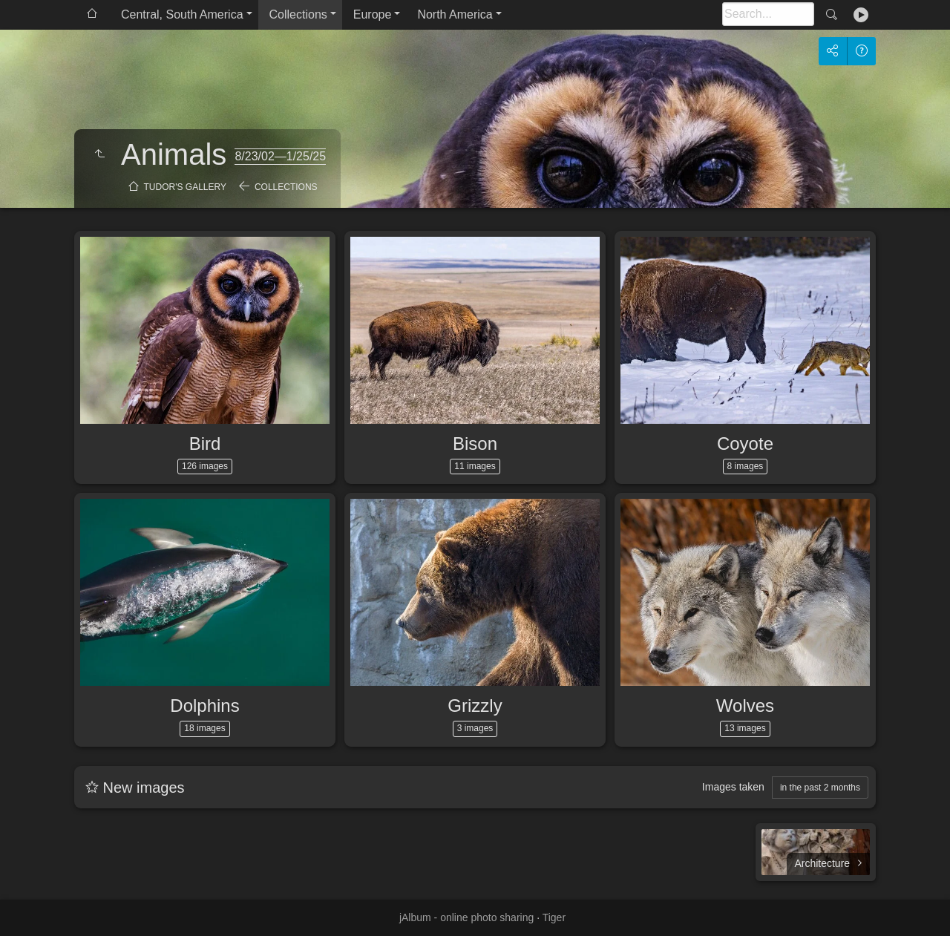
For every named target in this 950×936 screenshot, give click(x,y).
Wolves (745, 706)
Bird (205, 443)
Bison (475, 443)
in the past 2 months (820, 787)
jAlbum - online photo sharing (466, 917)
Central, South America (182, 14)
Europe (372, 14)
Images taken (733, 787)
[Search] (768, 14)
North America (454, 14)
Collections (298, 14)
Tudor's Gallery (185, 187)
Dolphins (204, 706)
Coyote (745, 443)
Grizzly (475, 706)
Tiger (554, 917)
